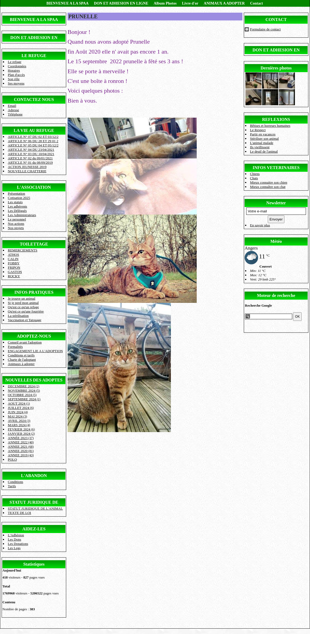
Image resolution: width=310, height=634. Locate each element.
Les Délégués (17, 211)
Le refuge (14, 62)
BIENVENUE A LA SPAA (68, 3)
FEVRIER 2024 (21, 429)
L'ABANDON (34, 475)
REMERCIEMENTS (22, 250)
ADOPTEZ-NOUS (34, 336)
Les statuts (15, 202)
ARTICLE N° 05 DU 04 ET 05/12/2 (33, 145)
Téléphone (15, 114)
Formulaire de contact (265, 29)
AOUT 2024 (19, 403)
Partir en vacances (263, 134)
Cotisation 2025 (19, 198)
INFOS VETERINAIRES (276, 167)
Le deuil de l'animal (264, 151)
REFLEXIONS (276, 119)
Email (12, 106)
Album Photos (165, 3)
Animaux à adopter (21, 364)
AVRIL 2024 (19, 421)
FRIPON (14, 267)
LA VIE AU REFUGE (34, 130)
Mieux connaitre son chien (268, 182)
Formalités (15, 347)
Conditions (15, 482)
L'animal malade (261, 143)
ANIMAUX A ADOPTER (224, 3)
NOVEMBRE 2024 (24, 390)
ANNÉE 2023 (21, 438)
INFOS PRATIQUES (33, 292)
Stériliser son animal (264, 138)
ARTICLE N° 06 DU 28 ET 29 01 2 (33, 141)
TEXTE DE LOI (19, 513)
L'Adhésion (16, 535)
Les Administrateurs (22, 215)
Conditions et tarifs (21, 355)
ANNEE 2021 (21, 446)
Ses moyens (16, 83)
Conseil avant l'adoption (25, 342)
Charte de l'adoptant (22, 360)
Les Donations (18, 544)
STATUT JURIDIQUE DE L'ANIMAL (35, 508)
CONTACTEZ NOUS (34, 99)
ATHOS (13, 255)
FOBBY (13, 263)
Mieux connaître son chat (268, 187)
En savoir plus (260, 225)
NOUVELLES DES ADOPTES (34, 380)
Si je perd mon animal (23, 303)
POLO (12, 459)
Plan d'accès (16, 75)
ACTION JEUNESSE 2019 (27, 167)
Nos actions (16, 224)
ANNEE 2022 (21, 442)
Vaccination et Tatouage (24, 320)
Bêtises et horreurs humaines (270, 126)
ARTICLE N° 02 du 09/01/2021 (30, 158)
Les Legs (14, 548)
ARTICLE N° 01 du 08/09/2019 (30, 162)
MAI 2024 (17, 416)
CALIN (13, 259)
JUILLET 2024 (21, 408)
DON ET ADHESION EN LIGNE (121, 3)
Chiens (255, 174)
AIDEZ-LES (33, 529)
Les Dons (14, 539)
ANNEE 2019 (21, 455)
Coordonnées (17, 66)
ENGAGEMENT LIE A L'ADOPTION (35, 351)
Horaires (14, 70)
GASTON (15, 272)
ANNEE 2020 (21, 451)
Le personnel (17, 219)
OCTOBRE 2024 (22, 395)
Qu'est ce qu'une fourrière (26, 311)
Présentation (16, 193)
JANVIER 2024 (21, 434)
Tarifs (12, 486)
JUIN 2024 (18, 412)
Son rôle (14, 79)
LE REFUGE (34, 55)
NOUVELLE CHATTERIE (27, 171)
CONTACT (276, 19)
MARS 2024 (19, 425)
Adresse (13, 110)
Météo (276, 241)
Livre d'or (190, 3)
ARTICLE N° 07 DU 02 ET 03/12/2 (33, 137)
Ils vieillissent (260, 147)
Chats (254, 178)
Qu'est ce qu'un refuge (23, 307)
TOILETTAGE (34, 244)
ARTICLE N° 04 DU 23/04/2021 (31, 150)
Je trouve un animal (21, 298)
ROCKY (14, 276)
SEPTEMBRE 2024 (24, 399)
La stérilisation (18, 316)
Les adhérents (17, 206)
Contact (256, 3)
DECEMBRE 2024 (23, 386)
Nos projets (16, 228)
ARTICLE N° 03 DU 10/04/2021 (31, 154)
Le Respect (258, 130)
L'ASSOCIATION (34, 187)
